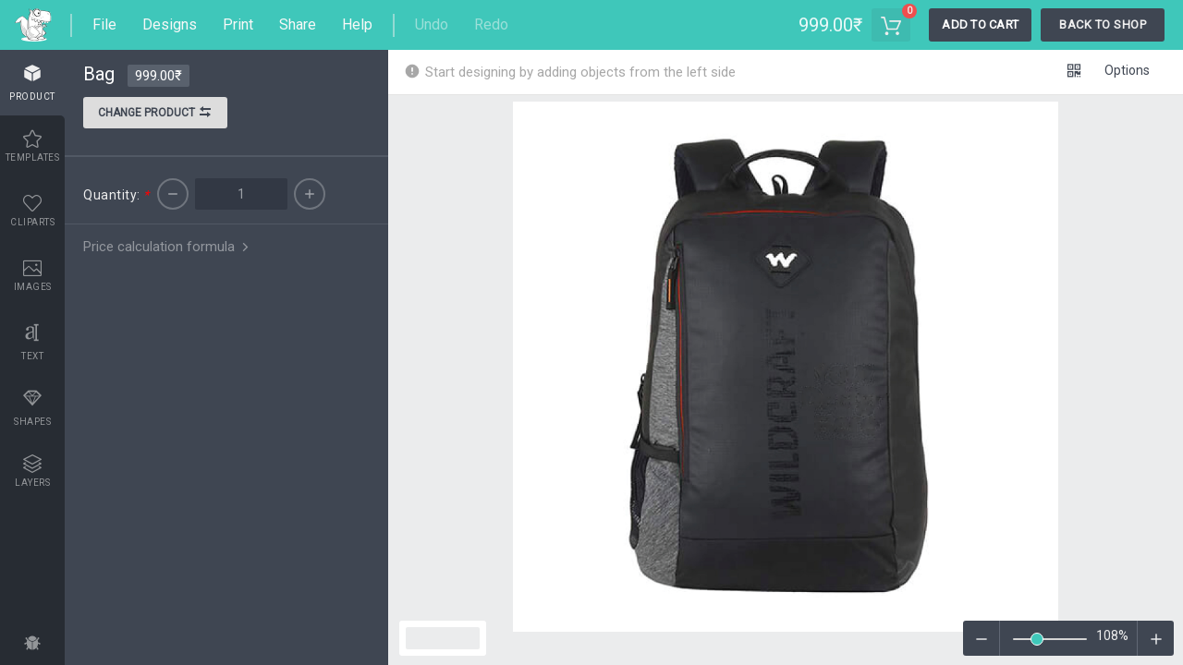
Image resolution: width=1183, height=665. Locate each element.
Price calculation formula (167, 246)
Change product (155, 114)
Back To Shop (1102, 24)
